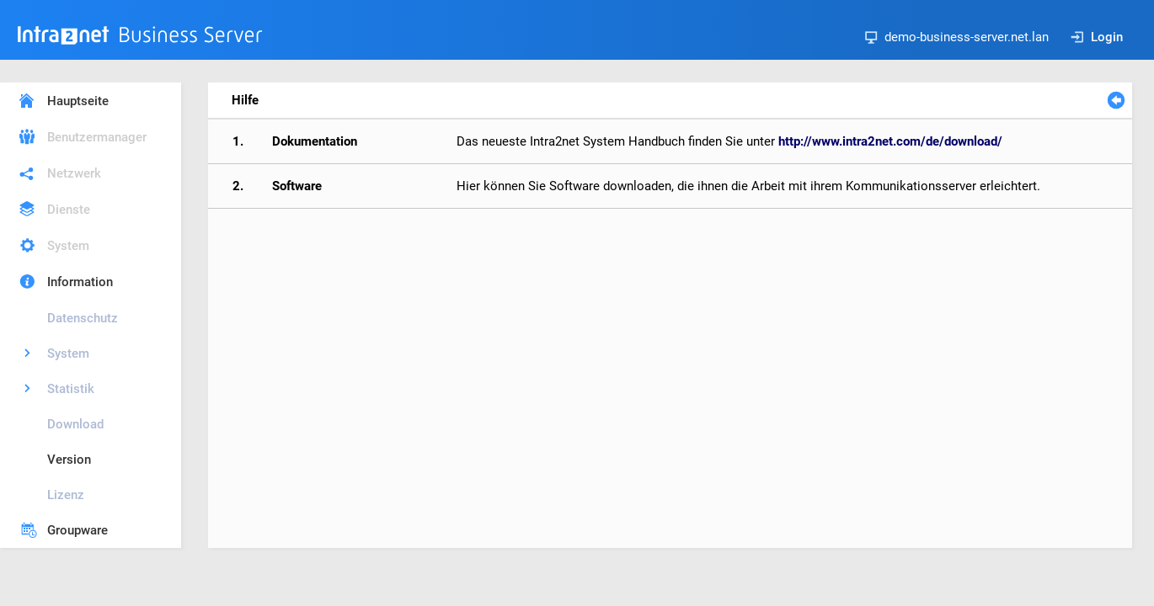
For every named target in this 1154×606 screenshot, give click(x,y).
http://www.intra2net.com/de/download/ (890, 141)
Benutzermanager (97, 137)
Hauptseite (78, 101)
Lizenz (65, 494)
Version (69, 459)
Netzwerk (74, 173)
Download (75, 424)
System (68, 245)
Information (80, 282)
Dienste (68, 209)
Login (1097, 37)
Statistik (70, 388)
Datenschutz (82, 318)
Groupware (77, 530)
